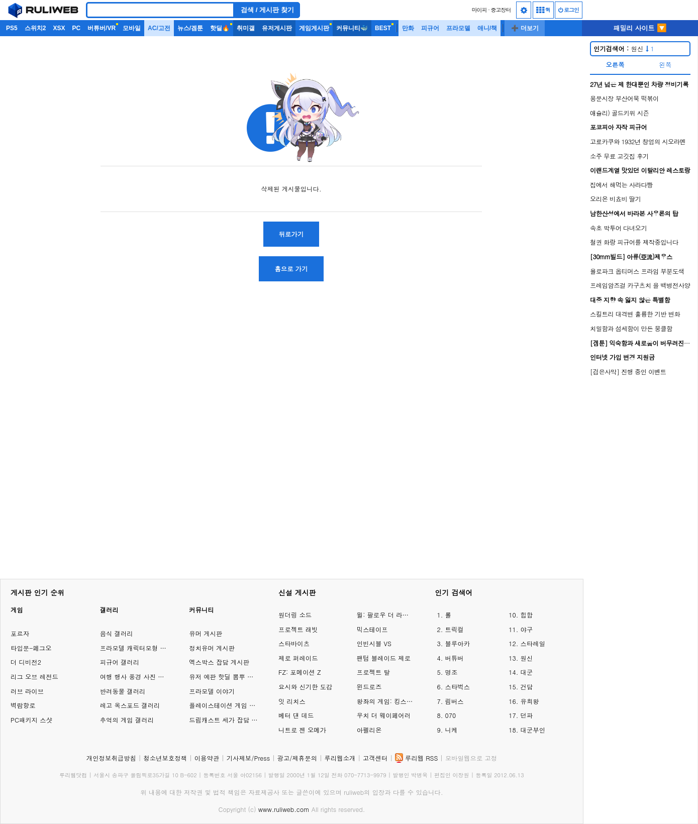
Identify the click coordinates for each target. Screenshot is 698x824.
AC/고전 (159, 28)
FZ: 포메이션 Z (299, 672)
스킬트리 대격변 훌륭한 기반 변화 (635, 314)
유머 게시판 (205, 633)
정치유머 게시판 (212, 648)
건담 (526, 686)
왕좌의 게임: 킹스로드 (386, 701)
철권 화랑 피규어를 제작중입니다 (634, 242)
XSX (59, 28)
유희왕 (529, 701)
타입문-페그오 (31, 648)
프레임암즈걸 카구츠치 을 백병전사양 (640, 285)
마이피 (478, 10)
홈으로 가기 (291, 268)
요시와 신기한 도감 (305, 686)
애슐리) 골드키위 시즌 (619, 113)
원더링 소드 (295, 614)
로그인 (568, 10)
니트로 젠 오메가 (302, 730)
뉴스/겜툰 (190, 28)
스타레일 (532, 643)
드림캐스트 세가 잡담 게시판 (229, 719)
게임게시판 (314, 28)
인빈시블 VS (374, 643)
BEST (383, 28)
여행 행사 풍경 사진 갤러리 (138, 676)
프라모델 (458, 28)
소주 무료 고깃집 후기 (619, 156)
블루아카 (457, 643)
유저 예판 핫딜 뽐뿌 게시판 (227, 676)
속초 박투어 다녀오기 (618, 228)
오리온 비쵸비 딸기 (615, 198)
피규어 (430, 28)
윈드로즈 (369, 686)
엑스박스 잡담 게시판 (219, 662)
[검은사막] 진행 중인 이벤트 (628, 371)
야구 (526, 629)
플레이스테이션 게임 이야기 (228, 705)
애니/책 (487, 28)
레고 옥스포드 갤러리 (130, 705)
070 (450, 715)
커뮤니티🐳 (352, 28)
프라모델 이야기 (212, 691)
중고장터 (501, 10)
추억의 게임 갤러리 (127, 719)
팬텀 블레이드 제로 (384, 658)
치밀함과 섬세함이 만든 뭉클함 (631, 328)
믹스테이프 (372, 629)
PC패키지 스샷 (31, 719)
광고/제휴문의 (297, 758)
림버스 (454, 701)
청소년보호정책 (165, 758)
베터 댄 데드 (296, 715)
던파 (526, 715)
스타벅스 (457, 686)
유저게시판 (277, 28)
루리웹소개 (340, 758)
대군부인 (532, 730)
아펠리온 (369, 730)
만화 (408, 28)
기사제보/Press (248, 758)
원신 (623, 48)
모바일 (132, 28)
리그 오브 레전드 (34, 676)
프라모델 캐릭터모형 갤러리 (139, 648)
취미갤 (246, 28)
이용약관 (207, 758)
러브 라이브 (27, 691)
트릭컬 (454, 629)
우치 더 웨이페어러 (384, 715)
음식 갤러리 (116, 633)
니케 (451, 730)
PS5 (12, 28)
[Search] (160, 10)
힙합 (526, 614)
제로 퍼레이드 (298, 658)
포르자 (20, 633)
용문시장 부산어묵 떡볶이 (624, 98)
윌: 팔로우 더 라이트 (386, 614)
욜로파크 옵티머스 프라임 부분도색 (637, 271)
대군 (526, 672)
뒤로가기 (291, 234)
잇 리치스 (292, 701)
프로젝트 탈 (373, 672)
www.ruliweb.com (284, 809)
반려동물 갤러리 (123, 691)
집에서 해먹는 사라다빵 (621, 184)
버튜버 (454, 658)
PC (76, 28)
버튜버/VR (101, 28)
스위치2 (35, 28)
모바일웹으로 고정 (471, 758)
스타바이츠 (294, 643)
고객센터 (375, 758)
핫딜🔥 (220, 28)
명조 (451, 672)
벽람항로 (23, 705)
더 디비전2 (26, 662)
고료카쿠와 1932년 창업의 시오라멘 (637, 141)
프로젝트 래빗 (298, 629)
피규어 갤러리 (119, 662)
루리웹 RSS (421, 758)
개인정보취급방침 (111, 758)
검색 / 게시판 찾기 (267, 10)
